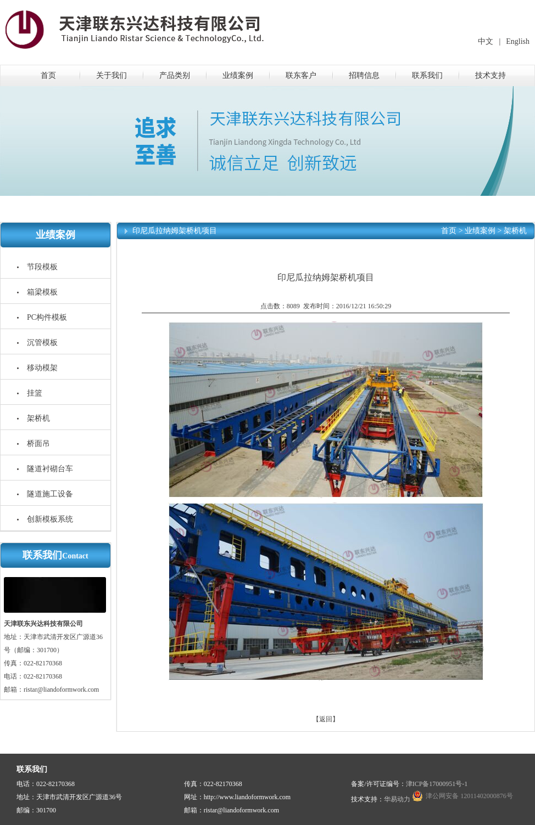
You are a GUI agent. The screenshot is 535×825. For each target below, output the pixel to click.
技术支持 (490, 75)
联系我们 (427, 75)
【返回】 (326, 719)
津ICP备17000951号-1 (437, 784)
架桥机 (515, 231)
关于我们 (111, 75)
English (518, 41)
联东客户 (301, 75)
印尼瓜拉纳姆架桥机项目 (174, 231)
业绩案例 (237, 75)
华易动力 (397, 799)
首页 (48, 75)
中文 (485, 41)
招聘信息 (364, 75)
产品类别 (174, 75)
